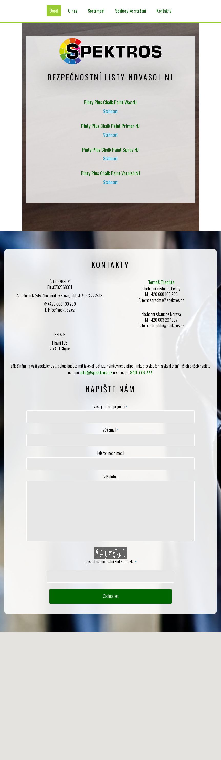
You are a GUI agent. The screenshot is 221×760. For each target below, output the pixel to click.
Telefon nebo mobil (110, 453)
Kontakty (163, 11)
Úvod (54, 11)
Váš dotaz (110, 477)
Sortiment (96, 11)
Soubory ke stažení (130, 11)
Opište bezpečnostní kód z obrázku (110, 561)
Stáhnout (110, 111)
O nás (72, 11)
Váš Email (110, 430)
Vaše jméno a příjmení (110, 406)
